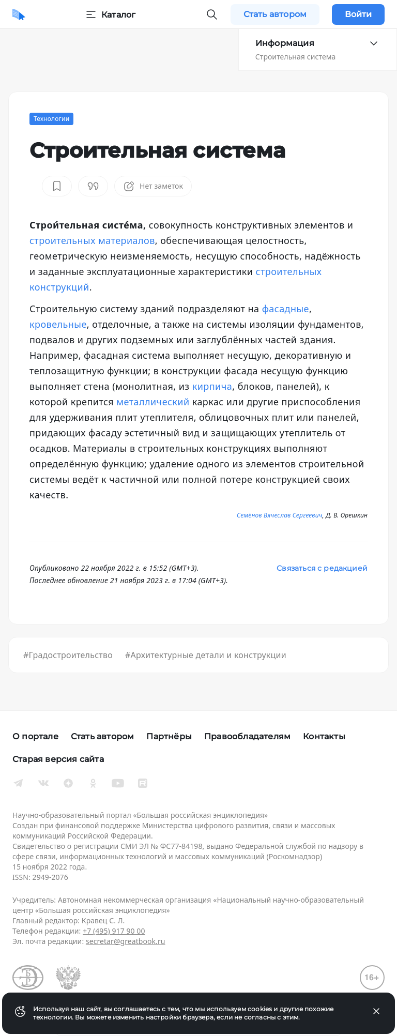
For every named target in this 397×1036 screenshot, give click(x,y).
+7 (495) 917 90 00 (114, 931)
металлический (152, 401)
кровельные (58, 324)
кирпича (212, 386)
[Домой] (18, 14)
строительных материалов (92, 240)
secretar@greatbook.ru (125, 941)
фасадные (285, 308)
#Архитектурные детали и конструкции (205, 655)
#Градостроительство (68, 655)
